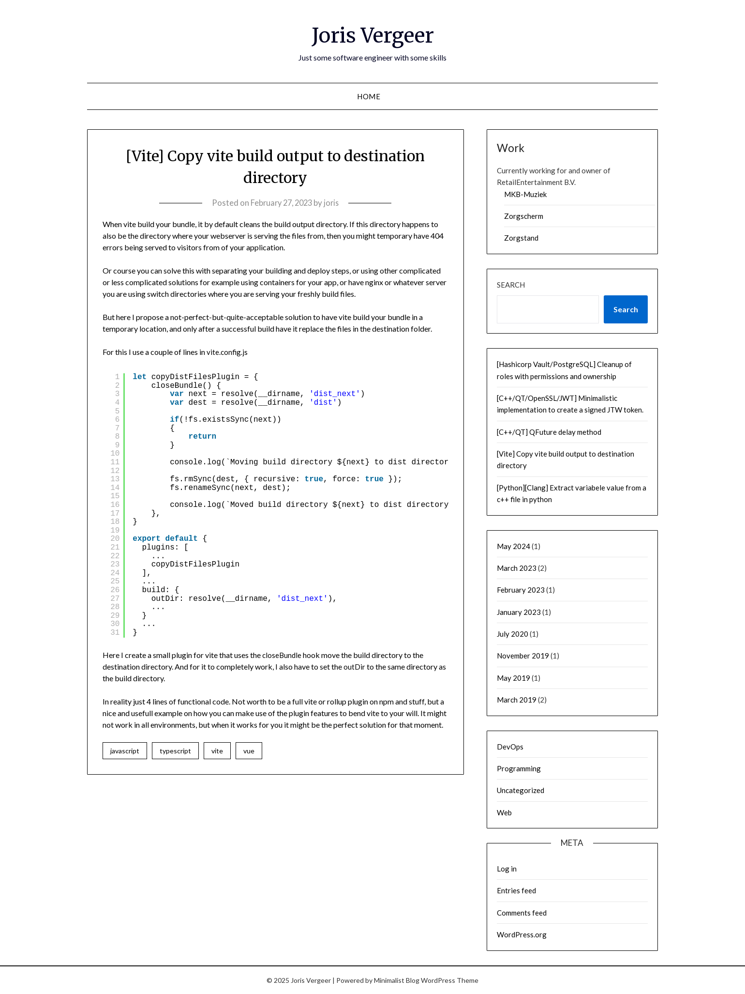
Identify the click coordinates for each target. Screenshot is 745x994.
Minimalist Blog (396, 980)
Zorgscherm (523, 216)
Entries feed (516, 890)
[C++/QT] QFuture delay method (549, 432)
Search (511, 284)
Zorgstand (521, 237)
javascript (124, 751)
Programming (519, 768)
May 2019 (513, 677)
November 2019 (523, 655)
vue (248, 751)
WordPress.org (522, 934)
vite (217, 751)
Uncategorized (520, 790)
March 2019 (516, 699)
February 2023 (521, 589)
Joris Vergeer (372, 34)
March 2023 (516, 568)
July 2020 (512, 633)
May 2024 (513, 546)
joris (334, 203)
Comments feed (522, 912)
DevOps (510, 746)
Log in (507, 868)
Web (504, 812)
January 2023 (519, 612)
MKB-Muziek (525, 194)
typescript (175, 751)
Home (368, 96)
